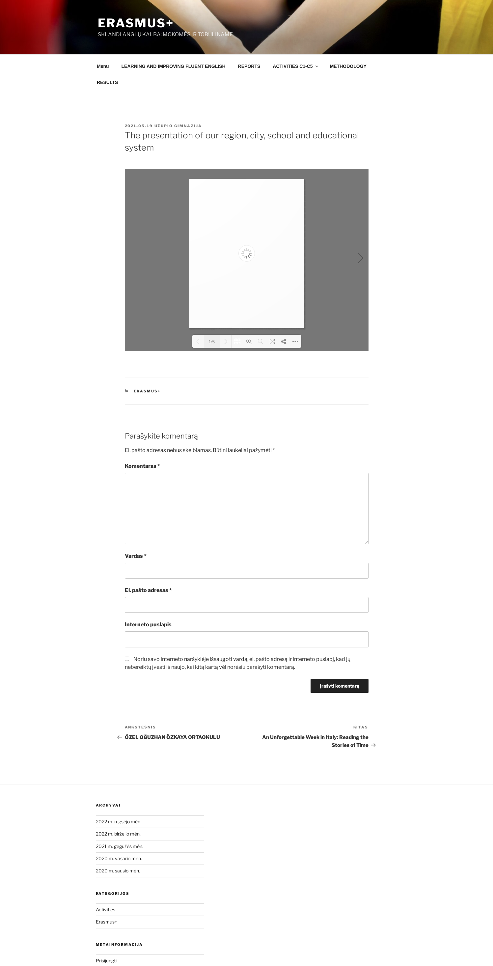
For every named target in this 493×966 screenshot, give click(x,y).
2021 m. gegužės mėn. (119, 846)
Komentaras (142, 466)
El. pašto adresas (148, 590)
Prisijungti (106, 960)
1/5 (212, 341)
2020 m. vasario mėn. (119, 858)
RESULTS (107, 82)
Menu (103, 66)
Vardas (136, 556)
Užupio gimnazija (178, 126)
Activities (105, 909)
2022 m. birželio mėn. (118, 834)
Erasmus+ (136, 23)
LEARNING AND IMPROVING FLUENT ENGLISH (174, 66)
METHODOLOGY (348, 66)
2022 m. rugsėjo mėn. (118, 821)
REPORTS (249, 66)
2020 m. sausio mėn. (118, 870)
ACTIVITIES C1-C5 (296, 66)
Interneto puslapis (148, 624)
